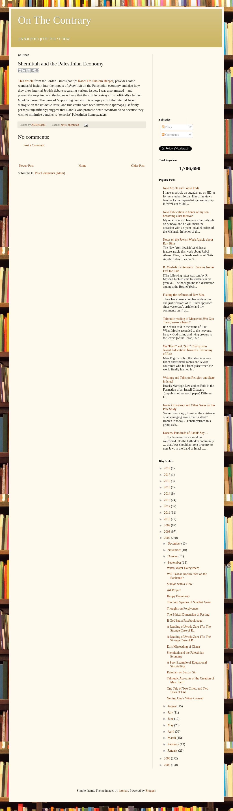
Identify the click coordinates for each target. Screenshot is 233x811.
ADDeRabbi (38, 124)
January (173, 750)
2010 (167, 519)
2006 (167, 758)
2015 (167, 487)
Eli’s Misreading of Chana (183, 646)
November (175, 550)
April (171, 731)
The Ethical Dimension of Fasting (188, 614)
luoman (123, 790)
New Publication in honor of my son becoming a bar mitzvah (186, 214)
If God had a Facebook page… (186, 620)
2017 (167, 474)
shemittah (73, 124)
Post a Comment (34, 145)
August (172, 706)
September (175, 562)
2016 (167, 481)
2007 (167, 538)
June (171, 718)
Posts (167, 127)
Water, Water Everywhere (183, 568)
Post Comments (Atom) (50, 173)
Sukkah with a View (179, 584)
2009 (167, 525)
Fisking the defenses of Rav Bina (184, 294)
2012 (167, 506)
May (171, 725)
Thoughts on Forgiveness (182, 608)
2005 (167, 765)
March (172, 738)
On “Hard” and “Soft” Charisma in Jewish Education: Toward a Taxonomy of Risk (188, 350)
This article (26, 81)
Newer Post (26, 165)
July (171, 712)
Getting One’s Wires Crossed (185, 698)
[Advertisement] (81, 155)
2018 (167, 468)
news (64, 124)
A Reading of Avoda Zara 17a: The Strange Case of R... (189, 628)
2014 (167, 493)
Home (82, 165)
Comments (170, 134)
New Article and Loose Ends (181, 188)
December (174, 543)
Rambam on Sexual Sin (181, 672)
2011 (167, 512)
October (173, 556)
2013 (167, 500)
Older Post (138, 165)
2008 (167, 531)
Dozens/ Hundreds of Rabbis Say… (185, 433)
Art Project (174, 590)
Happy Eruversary (178, 596)
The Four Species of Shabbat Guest (189, 602)
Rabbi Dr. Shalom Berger (95, 81)
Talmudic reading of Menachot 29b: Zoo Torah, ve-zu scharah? (188, 320)
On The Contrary (54, 20)
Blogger (150, 790)
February (174, 744)
